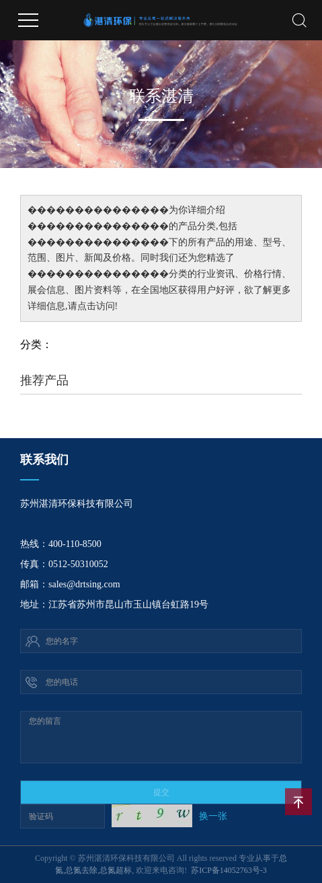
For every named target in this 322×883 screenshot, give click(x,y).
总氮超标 (115, 870)
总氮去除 (81, 870)
